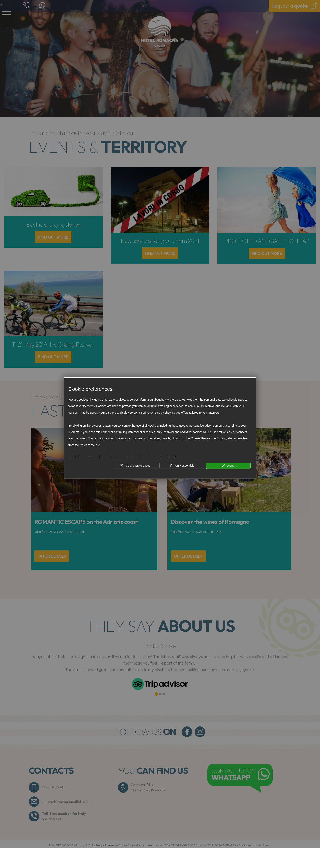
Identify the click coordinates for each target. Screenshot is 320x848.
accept (228, 465)
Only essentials (181, 465)
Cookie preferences (135, 465)
